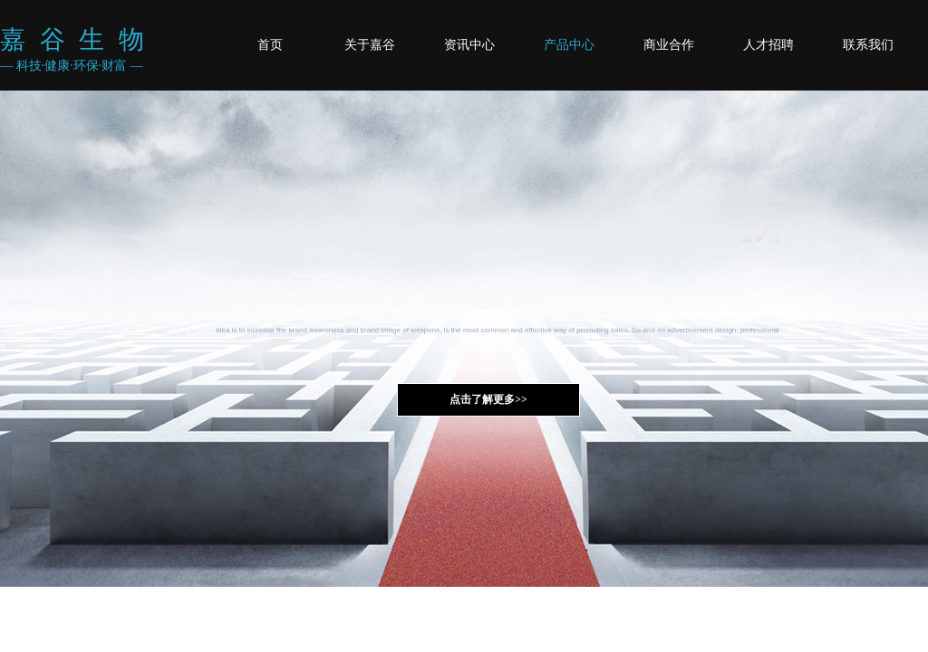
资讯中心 (469, 45)
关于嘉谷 (369, 45)
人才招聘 (768, 45)
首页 (270, 45)
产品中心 (569, 45)
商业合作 (668, 45)
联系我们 (868, 45)
